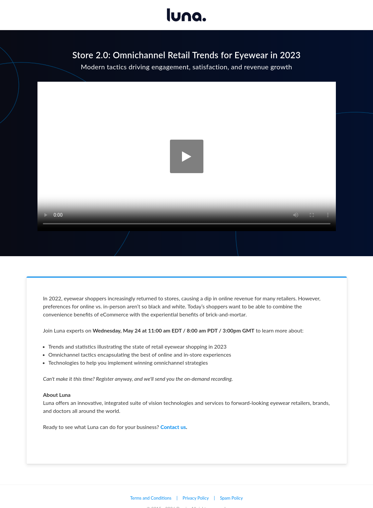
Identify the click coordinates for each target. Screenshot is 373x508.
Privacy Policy (196, 498)
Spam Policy (231, 498)
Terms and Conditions (151, 498)
